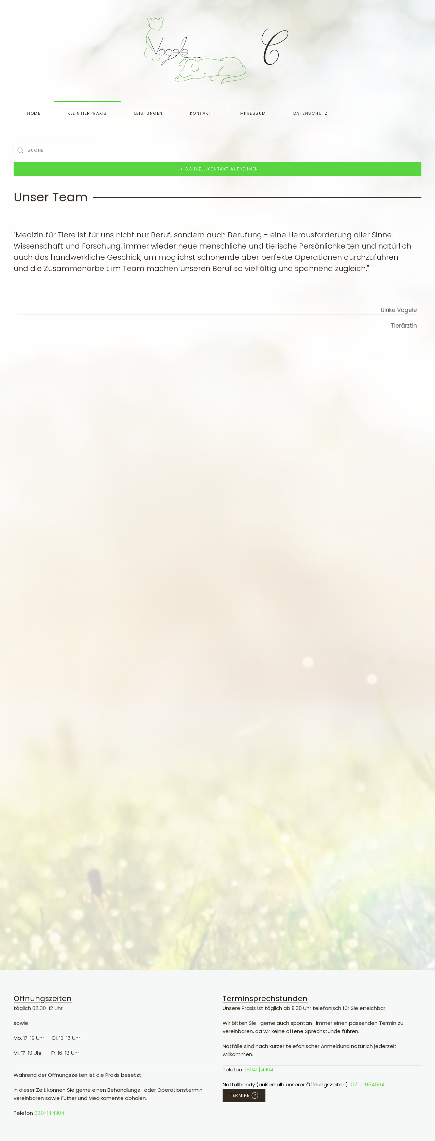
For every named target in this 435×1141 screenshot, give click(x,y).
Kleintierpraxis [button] (87, 113)
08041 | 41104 (49, 1113)
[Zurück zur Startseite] (196, 51)
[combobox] (54, 150)
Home (33, 113)
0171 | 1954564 (367, 1084)
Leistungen (148, 113)
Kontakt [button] (201, 113)
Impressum (252, 113)
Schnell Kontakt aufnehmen (217, 169)
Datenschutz (310, 113)
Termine (244, 1095)
